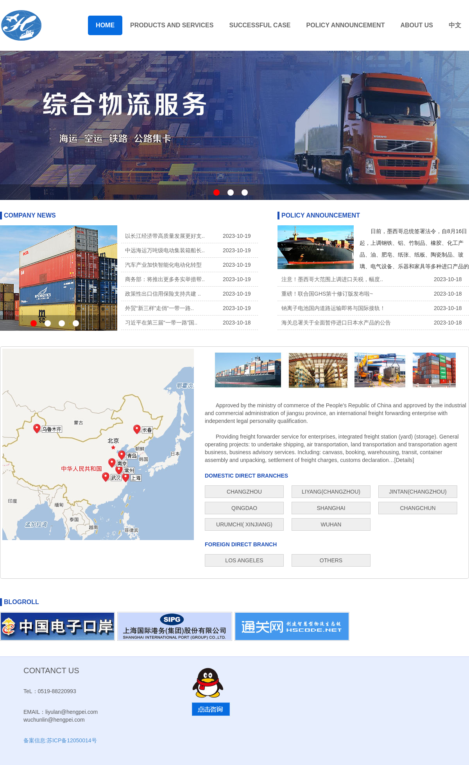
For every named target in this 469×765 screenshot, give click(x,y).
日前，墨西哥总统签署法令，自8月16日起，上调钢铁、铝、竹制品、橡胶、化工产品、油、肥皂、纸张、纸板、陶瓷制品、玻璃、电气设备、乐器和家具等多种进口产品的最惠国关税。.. (414, 254)
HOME (105, 25)
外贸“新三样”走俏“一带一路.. (159, 308)
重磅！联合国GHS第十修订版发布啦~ (327, 294)
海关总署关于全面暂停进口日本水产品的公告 (336, 322)
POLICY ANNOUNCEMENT (345, 25)
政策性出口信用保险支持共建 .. (163, 294)
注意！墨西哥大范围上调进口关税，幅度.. (332, 279)
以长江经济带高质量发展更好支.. (165, 236)
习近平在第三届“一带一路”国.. (161, 322)
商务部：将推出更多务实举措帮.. (165, 279)
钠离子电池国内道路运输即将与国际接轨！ (333, 308)
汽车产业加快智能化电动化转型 (163, 265)
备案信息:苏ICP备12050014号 (60, 740)
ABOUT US (416, 25)
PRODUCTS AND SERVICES (171, 25)
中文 (455, 25)
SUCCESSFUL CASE (259, 25)
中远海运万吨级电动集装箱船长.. (165, 250)
